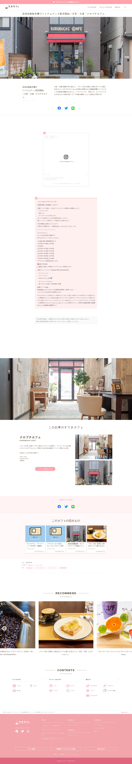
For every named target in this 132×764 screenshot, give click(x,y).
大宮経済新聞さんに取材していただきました (53, 738)
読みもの (117, 7)
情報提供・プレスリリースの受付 (66, 749)
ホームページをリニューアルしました (51, 729)
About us (71, 720)
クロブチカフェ (39, 551)
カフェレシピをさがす (105, 7)
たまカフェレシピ (72, 735)
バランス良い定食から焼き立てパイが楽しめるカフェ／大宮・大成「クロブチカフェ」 (66, 628)
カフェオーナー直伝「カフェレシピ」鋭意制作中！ (53, 734)
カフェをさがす (92, 7)
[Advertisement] (66, 124)
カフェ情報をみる (46, 469)
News (44, 720)
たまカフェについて (73, 725)
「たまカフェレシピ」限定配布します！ (67, 2)
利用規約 (62, 754)
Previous (4, 628)
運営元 (55, 754)
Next (127, 628)
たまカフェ (22, 723)
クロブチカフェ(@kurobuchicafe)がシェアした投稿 (66, 183)
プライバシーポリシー (72, 754)
